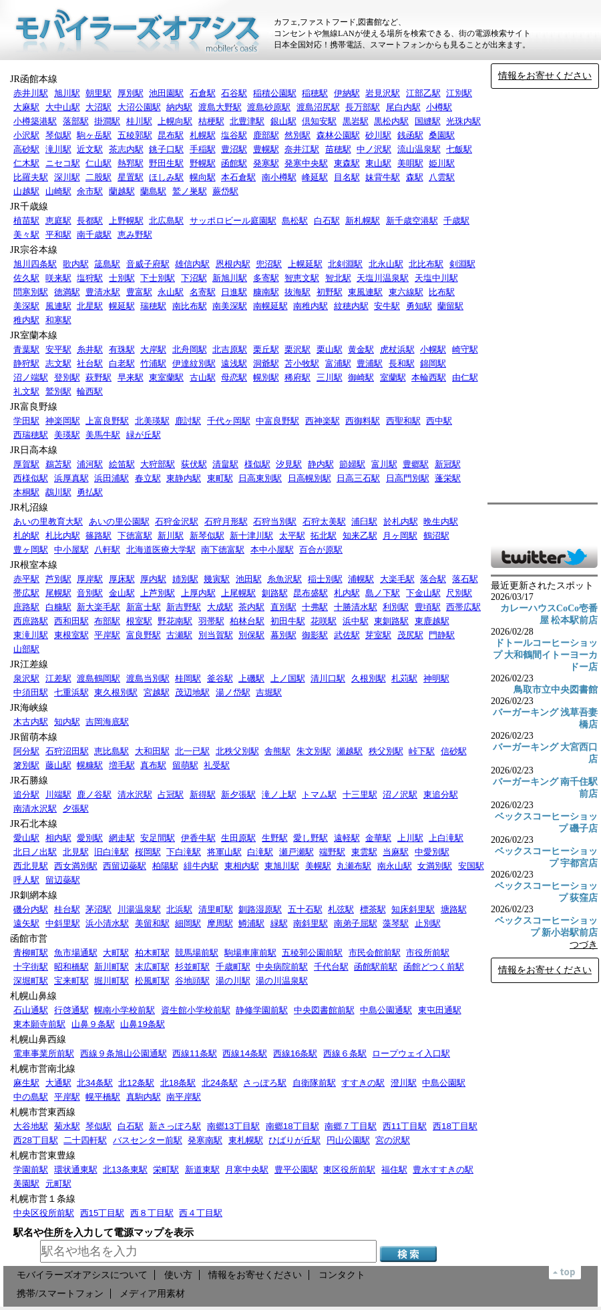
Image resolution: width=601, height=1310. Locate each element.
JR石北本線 (33, 824)
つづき (584, 945)
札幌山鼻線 (33, 996)
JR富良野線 (33, 407)
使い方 (178, 1275)
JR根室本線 (33, 565)
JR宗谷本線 (33, 250)
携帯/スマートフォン (60, 1294)
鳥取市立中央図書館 (556, 690)
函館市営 (28, 939)
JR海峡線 (29, 708)
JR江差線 (29, 664)
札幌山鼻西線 (38, 1039)
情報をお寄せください (545, 76)
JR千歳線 (29, 207)
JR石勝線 (29, 780)
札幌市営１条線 (42, 1199)
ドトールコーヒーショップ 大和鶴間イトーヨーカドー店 (545, 655)
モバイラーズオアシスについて (82, 1275)
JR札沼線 (29, 508)
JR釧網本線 (33, 895)
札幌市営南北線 (42, 1069)
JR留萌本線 (33, 737)
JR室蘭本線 (33, 335)
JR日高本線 (33, 450)
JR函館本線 (33, 79)
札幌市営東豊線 (42, 1156)
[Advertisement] (544, 295)
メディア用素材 (152, 1294)
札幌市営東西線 (42, 1112)
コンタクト (342, 1275)
